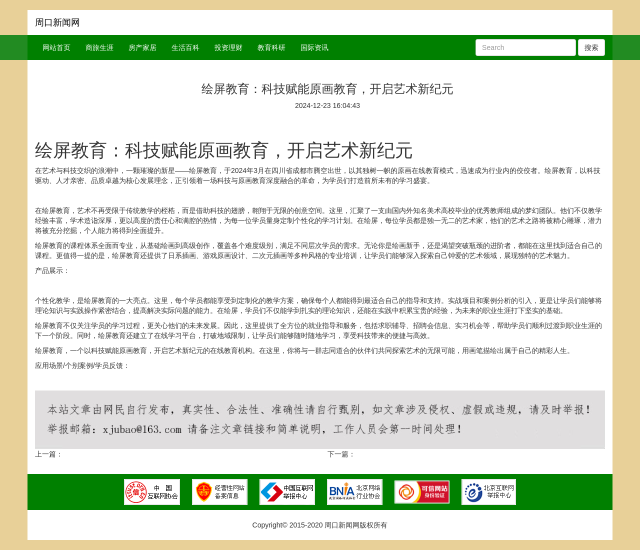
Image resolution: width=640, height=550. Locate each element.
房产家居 (142, 48)
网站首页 (56, 48)
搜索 (591, 48)
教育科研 (272, 48)
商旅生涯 (100, 48)
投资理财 (228, 48)
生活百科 (186, 48)
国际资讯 (314, 48)
